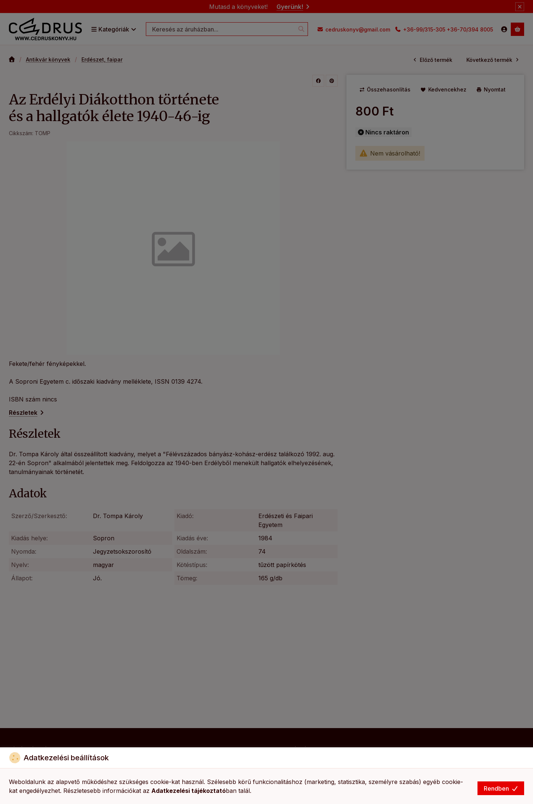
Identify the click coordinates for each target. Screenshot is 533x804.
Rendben (501, 788)
